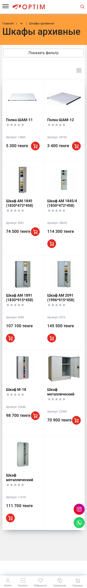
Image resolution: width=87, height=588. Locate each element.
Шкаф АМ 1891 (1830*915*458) (19, 297)
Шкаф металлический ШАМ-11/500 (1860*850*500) (19, 482)
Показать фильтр (44, 53)
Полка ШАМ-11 (19, 120)
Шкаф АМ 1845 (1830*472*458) (19, 203)
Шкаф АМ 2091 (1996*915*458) (61, 297)
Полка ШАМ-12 (60, 120)
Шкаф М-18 (16, 389)
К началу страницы (43, 567)
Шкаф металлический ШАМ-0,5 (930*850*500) (60, 396)
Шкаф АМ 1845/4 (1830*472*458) (62, 203)
